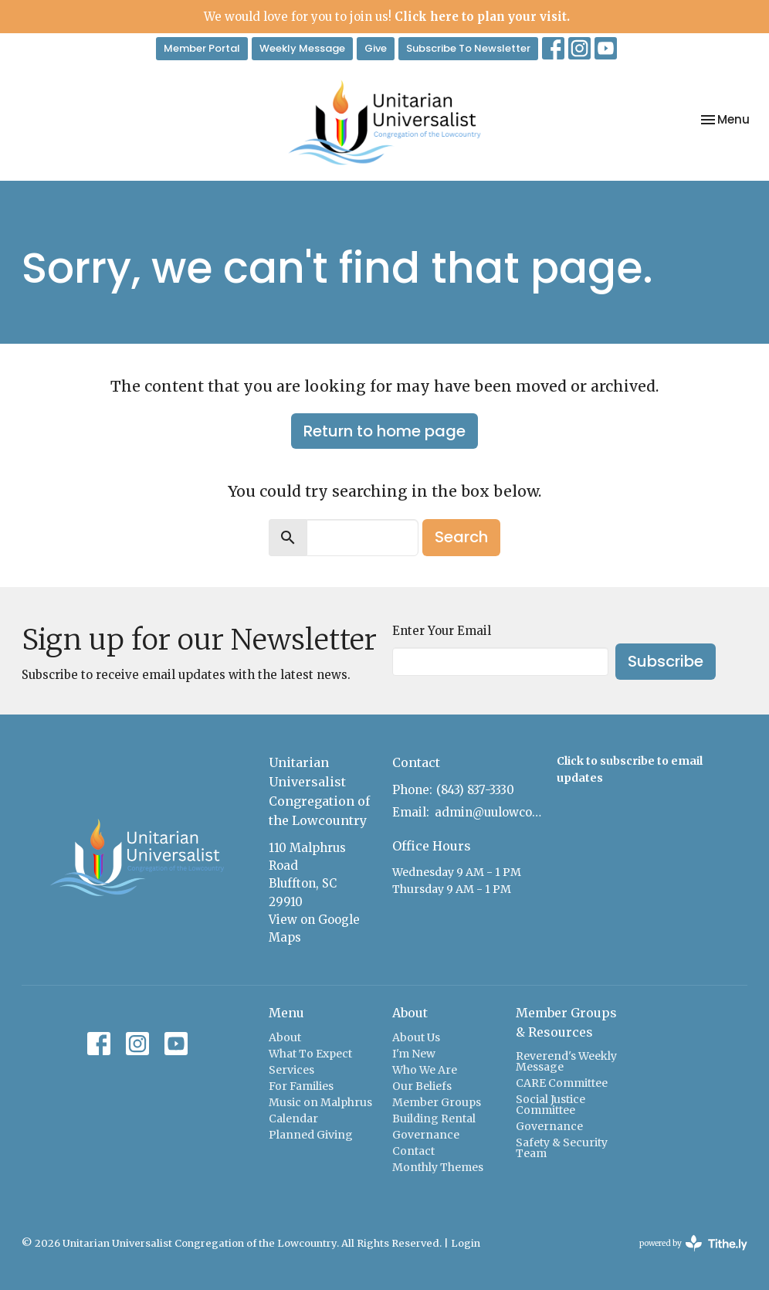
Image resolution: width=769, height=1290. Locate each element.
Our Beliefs (422, 1086)
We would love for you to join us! (387, 16)
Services (291, 1070)
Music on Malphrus (320, 1102)
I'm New (413, 1054)
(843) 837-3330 (475, 789)
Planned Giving (311, 1135)
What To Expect (310, 1054)
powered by (693, 1243)
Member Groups (436, 1102)
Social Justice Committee (550, 1104)
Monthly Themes (437, 1167)
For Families (301, 1086)
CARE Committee (562, 1083)
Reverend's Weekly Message (566, 1061)
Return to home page (384, 431)
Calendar (293, 1118)
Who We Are (424, 1070)
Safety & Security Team (562, 1148)
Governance (425, 1135)
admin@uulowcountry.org (488, 812)
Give (375, 48)
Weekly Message (302, 48)
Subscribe (665, 661)
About (285, 1037)
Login (465, 1243)
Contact (413, 1151)
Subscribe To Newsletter (468, 48)
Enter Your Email (441, 630)
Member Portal (202, 48)
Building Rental (434, 1118)
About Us (416, 1037)
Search (461, 537)
